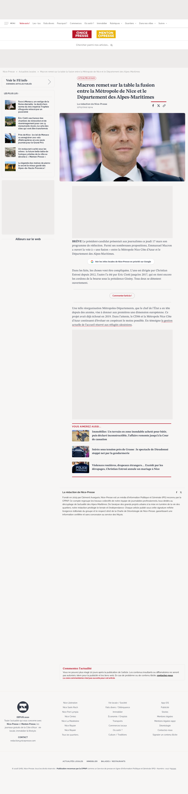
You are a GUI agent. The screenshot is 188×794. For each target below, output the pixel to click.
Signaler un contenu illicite (165, 734)
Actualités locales (86, 78)
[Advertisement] (94, 9)
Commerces (75, 23)
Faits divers (48, 23)
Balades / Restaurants (115, 761)
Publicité (165, 707)
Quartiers (129, 23)
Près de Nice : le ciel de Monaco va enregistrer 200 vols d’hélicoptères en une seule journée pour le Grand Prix (33, 139)
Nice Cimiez (70, 716)
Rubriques (115, 23)
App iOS (165, 702)
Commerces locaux (118, 725)
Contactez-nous (165, 730)
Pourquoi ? (62, 23)
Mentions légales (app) (165, 721)
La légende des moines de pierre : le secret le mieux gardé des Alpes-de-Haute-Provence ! (34, 165)
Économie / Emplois (117, 716)
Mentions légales (165, 716)
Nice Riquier (70, 725)
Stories (165, 711)
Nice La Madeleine (70, 721)
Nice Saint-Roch (70, 707)
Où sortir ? (89, 23)
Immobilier (102, 23)
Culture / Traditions (118, 734)
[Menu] (6, 23)
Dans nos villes (146, 23)
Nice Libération (70, 702)
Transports (118, 721)
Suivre (162, 23)
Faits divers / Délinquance (118, 707)
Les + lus (37, 23)
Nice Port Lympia (70, 711)
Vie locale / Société (117, 702)
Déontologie (165, 725)
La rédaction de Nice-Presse (90, 104)
